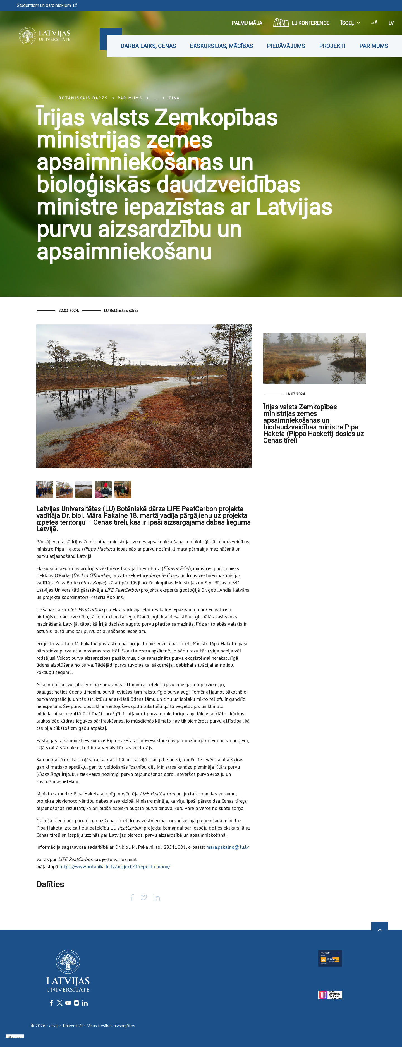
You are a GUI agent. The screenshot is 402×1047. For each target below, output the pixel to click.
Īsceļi (350, 23)
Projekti (332, 46)
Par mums (373, 46)
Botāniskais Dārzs (83, 98)
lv (391, 23)
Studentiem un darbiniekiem (47, 5)
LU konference (301, 22)
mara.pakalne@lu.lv (227, 847)
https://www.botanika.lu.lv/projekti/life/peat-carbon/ (114, 866)
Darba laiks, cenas (148, 46)
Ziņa (174, 98)
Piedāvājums (286, 46)
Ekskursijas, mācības (221, 46)
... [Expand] (155, 98)
